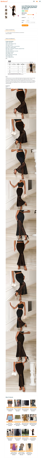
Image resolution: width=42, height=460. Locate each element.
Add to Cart (25, 25)
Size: (22, 22)
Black (28, 20)
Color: (23, 20)
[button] (34, 1)
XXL (34, 22)
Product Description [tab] (10, 29)
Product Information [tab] (10, 38)
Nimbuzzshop (30, 14)
